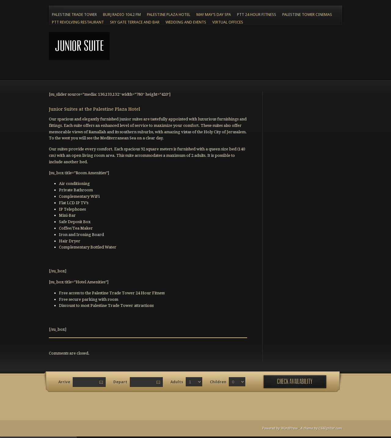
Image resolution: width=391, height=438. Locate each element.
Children (218, 382)
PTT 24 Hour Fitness (256, 14)
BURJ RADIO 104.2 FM (122, 14)
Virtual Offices (227, 22)
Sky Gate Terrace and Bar (134, 22)
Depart (120, 382)
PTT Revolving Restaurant (78, 22)
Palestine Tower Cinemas (307, 14)
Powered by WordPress (280, 428)
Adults (176, 382)
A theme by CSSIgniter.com (321, 428)
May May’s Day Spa (213, 14)
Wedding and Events (186, 22)
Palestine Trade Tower (74, 14)
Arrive (64, 382)
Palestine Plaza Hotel (168, 14)
